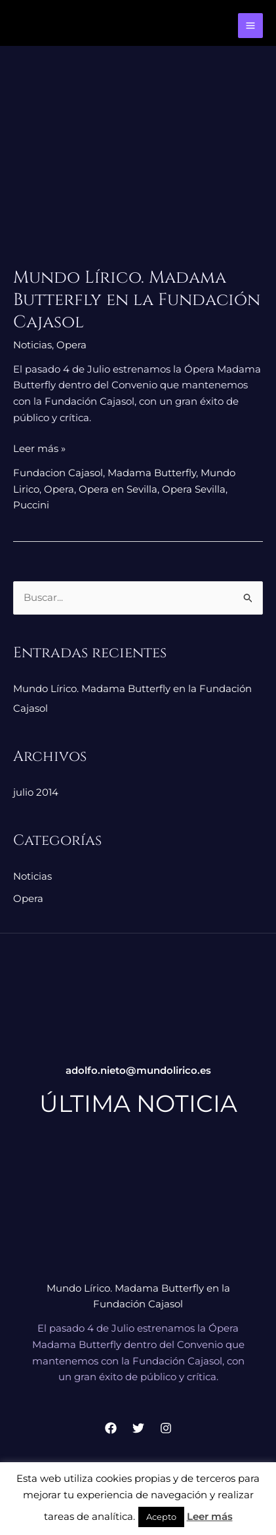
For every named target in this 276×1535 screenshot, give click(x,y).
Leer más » (39, 448)
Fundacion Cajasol (58, 472)
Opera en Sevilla (118, 489)
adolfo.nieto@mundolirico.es (138, 1070)
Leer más (210, 1516)
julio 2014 (35, 792)
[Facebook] (111, 1428)
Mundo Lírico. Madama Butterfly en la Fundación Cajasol (136, 300)
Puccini (31, 505)
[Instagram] (166, 1428)
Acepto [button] (161, 1516)
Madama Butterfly (152, 472)
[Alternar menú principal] (251, 26)
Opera (71, 344)
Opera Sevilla (194, 489)
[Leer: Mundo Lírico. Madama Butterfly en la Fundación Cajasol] (138, 167)
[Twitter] (138, 1428)
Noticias (32, 344)
